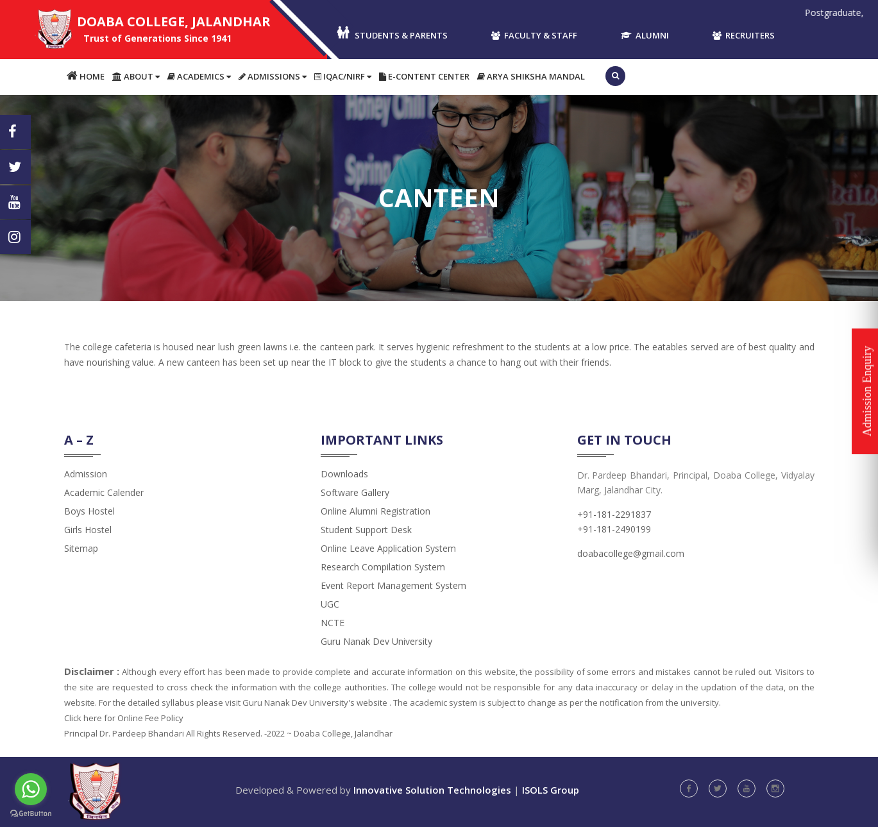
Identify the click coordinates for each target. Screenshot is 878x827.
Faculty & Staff (534, 35)
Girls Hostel (88, 530)
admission (85, 474)
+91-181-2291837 (614, 514)
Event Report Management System (393, 585)
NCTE (332, 623)
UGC (330, 604)
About (136, 76)
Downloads (344, 474)
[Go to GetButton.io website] (30, 814)
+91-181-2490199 (614, 529)
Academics (199, 76)
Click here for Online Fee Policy (123, 718)
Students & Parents (391, 33)
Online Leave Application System (388, 548)
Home (86, 76)
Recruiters (744, 35)
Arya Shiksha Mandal (531, 76)
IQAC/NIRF (342, 76)
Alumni (645, 35)
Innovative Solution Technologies (432, 789)
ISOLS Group (550, 789)
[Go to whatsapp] (31, 789)
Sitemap (81, 548)
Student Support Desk (366, 530)
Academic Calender (104, 492)
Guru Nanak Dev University (376, 641)
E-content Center (424, 76)
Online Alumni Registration (375, 511)
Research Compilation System (383, 567)
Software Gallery (355, 492)
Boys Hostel (89, 511)
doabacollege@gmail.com (630, 553)
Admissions (273, 76)
